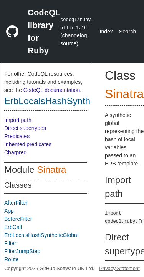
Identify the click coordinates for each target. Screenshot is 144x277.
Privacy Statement (119, 268)
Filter (10, 243)
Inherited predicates (27, 144)
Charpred (15, 152)
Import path (17, 120)
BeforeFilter (18, 219)
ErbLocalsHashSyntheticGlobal (67, 101)
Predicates (17, 136)
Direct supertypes (25, 128)
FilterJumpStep (22, 251)
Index (106, 31)
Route (11, 259)
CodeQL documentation (51, 90)
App (9, 211)
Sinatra (51, 169)
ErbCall (13, 227)
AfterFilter (16, 203)
